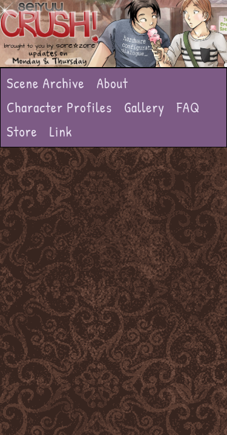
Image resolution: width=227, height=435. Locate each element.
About (112, 83)
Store (22, 131)
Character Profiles (59, 107)
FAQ (188, 107)
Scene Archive (46, 83)
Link (61, 131)
